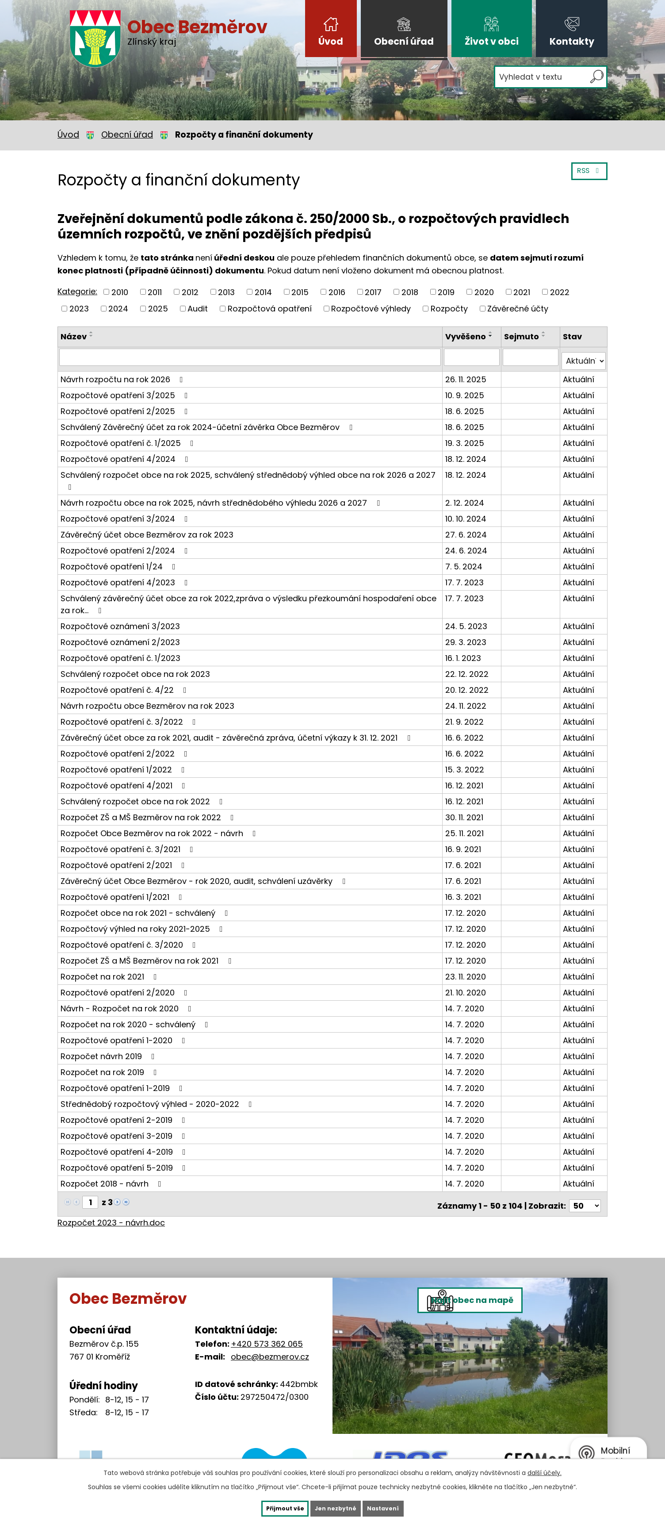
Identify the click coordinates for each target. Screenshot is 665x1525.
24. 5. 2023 (468, 621)
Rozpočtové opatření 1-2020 (125, 1035)
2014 (263, 291)
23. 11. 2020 (467, 972)
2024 (118, 308)
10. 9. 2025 (466, 390)
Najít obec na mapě (495, 1364)
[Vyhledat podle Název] (251, 357)
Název (74, 336)
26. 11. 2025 (467, 374)
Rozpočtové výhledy (371, 308)
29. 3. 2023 (467, 637)
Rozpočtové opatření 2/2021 (124, 860)
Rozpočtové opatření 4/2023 (126, 578)
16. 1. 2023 (465, 653)
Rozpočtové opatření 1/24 (120, 562)
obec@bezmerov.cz (270, 1348)
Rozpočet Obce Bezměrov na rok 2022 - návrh (160, 828)
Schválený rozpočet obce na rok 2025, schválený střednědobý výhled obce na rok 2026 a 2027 (248, 476)
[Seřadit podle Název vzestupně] (91, 332)
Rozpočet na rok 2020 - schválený (136, 1020)
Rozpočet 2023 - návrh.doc (111, 1214)
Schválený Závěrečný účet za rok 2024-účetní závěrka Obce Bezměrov (208, 422)
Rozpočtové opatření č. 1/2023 (120, 653)
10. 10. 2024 (467, 514)
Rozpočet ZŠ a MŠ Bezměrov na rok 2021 (148, 956)
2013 (226, 291)
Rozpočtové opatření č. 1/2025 (129, 438)
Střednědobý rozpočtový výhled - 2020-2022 (158, 1099)
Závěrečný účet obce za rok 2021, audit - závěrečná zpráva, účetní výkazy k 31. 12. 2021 (237, 733)
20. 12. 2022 (468, 685)
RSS (587, 175)
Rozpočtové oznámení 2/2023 (120, 637)
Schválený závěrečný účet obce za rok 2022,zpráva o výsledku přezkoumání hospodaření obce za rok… (248, 599)
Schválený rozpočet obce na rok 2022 (143, 797)
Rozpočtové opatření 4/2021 (125, 781)
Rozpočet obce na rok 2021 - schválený (146, 908)
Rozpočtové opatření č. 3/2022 (130, 717)
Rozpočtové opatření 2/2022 (126, 749)
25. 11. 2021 (466, 828)
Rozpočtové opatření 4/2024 (126, 454)
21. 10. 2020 (467, 988)
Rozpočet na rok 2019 (111, 1067)
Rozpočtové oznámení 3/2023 (120, 621)
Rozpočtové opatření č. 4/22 (125, 685)
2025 (158, 308)
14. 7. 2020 (466, 1004)
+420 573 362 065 (267, 1335)
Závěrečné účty (517, 308)
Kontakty (572, 41)
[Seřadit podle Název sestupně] (91, 336)
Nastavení (399, 1507)
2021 (521, 291)
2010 (119, 291)
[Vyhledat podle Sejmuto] (531, 357)
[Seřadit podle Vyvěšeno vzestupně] (492, 332)
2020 (484, 291)
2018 (409, 291)
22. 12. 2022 (468, 669)
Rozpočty (449, 308)
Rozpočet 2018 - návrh (113, 1179)
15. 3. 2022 (466, 765)
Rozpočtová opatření (270, 308)
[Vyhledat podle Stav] (584, 357)
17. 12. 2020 (467, 908)
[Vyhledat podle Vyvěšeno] (473, 357)
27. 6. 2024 (468, 530)
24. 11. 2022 (467, 701)
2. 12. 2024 (466, 498)
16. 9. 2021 (465, 844)
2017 (373, 291)
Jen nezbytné (336, 1507)
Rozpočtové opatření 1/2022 (124, 765)
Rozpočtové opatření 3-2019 (125, 1131)
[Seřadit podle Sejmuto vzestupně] (545, 332)
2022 (559, 291)
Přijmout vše (269, 1507)
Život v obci (492, 41)
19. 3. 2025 (466, 438)
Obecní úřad (404, 41)
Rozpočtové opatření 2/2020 (126, 988)
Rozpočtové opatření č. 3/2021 (129, 844)
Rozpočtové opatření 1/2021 (123, 892)
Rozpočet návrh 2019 (109, 1051)
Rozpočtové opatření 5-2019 (125, 1163)
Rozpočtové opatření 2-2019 (125, 1115)
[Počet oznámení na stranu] (585, 1197)
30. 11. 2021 (466, 812)
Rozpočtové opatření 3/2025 (126, 390)
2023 (79, 308)
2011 (155, 291)
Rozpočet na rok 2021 (111, 972)
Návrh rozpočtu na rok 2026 (124, 374)
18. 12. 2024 (467, 454)
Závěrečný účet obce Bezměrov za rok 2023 (147, 530)
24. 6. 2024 (468, 546)
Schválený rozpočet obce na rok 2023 (135, 669)
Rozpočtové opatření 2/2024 (126, 546)
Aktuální (579, 374)
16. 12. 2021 (466, 781)
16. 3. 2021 (465, 892)
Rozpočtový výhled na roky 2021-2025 (143, 924)
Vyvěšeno (467, 336)
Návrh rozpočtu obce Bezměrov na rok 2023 (147, 701)
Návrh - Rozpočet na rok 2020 (128, 1004)
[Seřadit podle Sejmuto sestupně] (545, 336)
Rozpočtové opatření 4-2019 (125, 1147)
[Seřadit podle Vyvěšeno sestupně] (492, 336)
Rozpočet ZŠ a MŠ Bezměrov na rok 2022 (149, 812)
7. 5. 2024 (465, 562)
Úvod (330, 41)
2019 (446, 291)
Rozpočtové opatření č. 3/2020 (130, 940)
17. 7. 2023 (466, 578)
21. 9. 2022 (466, 717)
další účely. (544, 1470)
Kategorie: (77, 291)
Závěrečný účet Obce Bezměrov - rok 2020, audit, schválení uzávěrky (205, 876)
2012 (190, 291)
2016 (337, 291)
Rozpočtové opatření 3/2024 (126, 514)
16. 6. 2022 (466, 733)
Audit (197, 308)
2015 (300, 291)
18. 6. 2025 (466, 406)
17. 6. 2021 (465, 860)
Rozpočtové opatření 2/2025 (126, 406)
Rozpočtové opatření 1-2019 (123, 1083)
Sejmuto (522, 336)
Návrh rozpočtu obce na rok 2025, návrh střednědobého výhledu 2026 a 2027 (222, 498)
